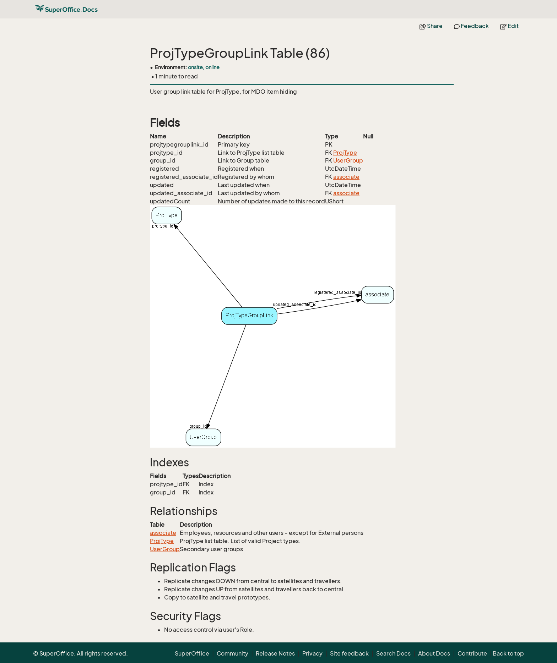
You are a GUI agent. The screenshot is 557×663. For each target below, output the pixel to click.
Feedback (471, 25)
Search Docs (393, 653)
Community (232, 653)
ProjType (345, 152)
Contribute (472, 653)
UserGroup (348, 160)
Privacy (312, 653)
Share (431, 25)
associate (346, 176)
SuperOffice (192, 653)
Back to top (508, 653)
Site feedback (349, 653)
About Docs (434, 653)
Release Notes (275, 653)
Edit (509, 25)
